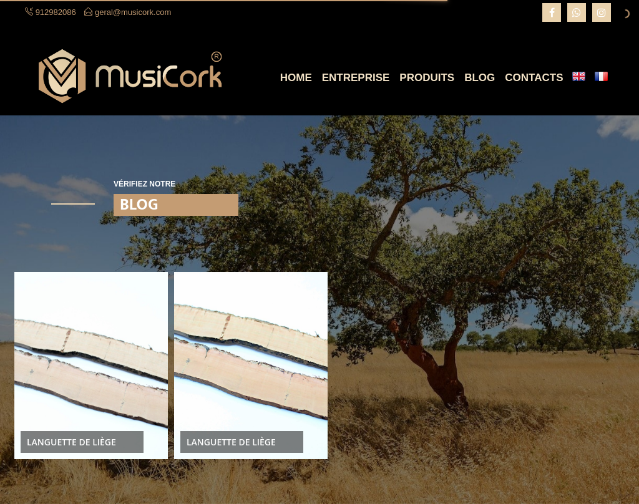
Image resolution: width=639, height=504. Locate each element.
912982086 (56, 12)
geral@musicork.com (133, 12)
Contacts (534, 78)
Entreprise (356, 78)
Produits (426, 78)
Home (296, 78)
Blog (479, 78)
